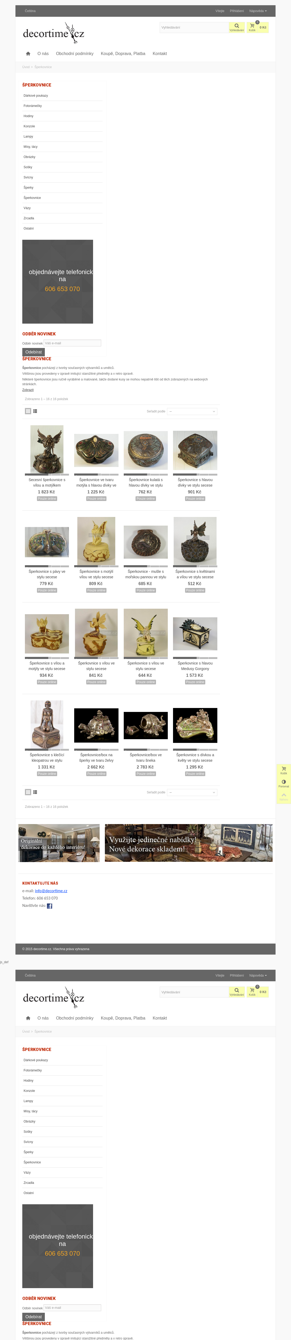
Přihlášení (237, 11)
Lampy (28, 136)
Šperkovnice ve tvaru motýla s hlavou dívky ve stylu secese (154, 205)
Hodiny (28, 116)
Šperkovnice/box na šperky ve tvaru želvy (154, 465)
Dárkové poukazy (36, 95)
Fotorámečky (33, 106)
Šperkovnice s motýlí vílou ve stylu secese (154, 290)
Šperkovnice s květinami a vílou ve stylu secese (246, 293)
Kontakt (160, 53)
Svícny (28, 177)
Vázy (27, 208)
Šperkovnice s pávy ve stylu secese (108, 290)
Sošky (28, 167)
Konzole (29, 126)
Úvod (26, 67)
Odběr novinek (32, 324)
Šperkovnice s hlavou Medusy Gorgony (245, 378)
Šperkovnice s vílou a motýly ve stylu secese (108, 378)
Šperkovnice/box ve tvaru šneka (200, 465)
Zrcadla (29, 218)
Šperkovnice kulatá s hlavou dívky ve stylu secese (200, 205)
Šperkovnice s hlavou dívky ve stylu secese (245, 203)
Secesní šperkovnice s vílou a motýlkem (108, 203)
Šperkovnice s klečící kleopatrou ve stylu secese (108, 468)
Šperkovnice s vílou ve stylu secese (154, 378)
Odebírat (33, 340)
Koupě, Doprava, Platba (123, 53)
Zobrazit (91, 114)
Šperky (28, 187)
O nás (43, 53)
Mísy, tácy (30, 147)
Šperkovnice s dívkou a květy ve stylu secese (245, 468)
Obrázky (29, 157)
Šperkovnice (32, 198)
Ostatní (29, 228)
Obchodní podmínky (75, 53)
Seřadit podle (205, 136)
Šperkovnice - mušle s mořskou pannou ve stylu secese (200, 293)
